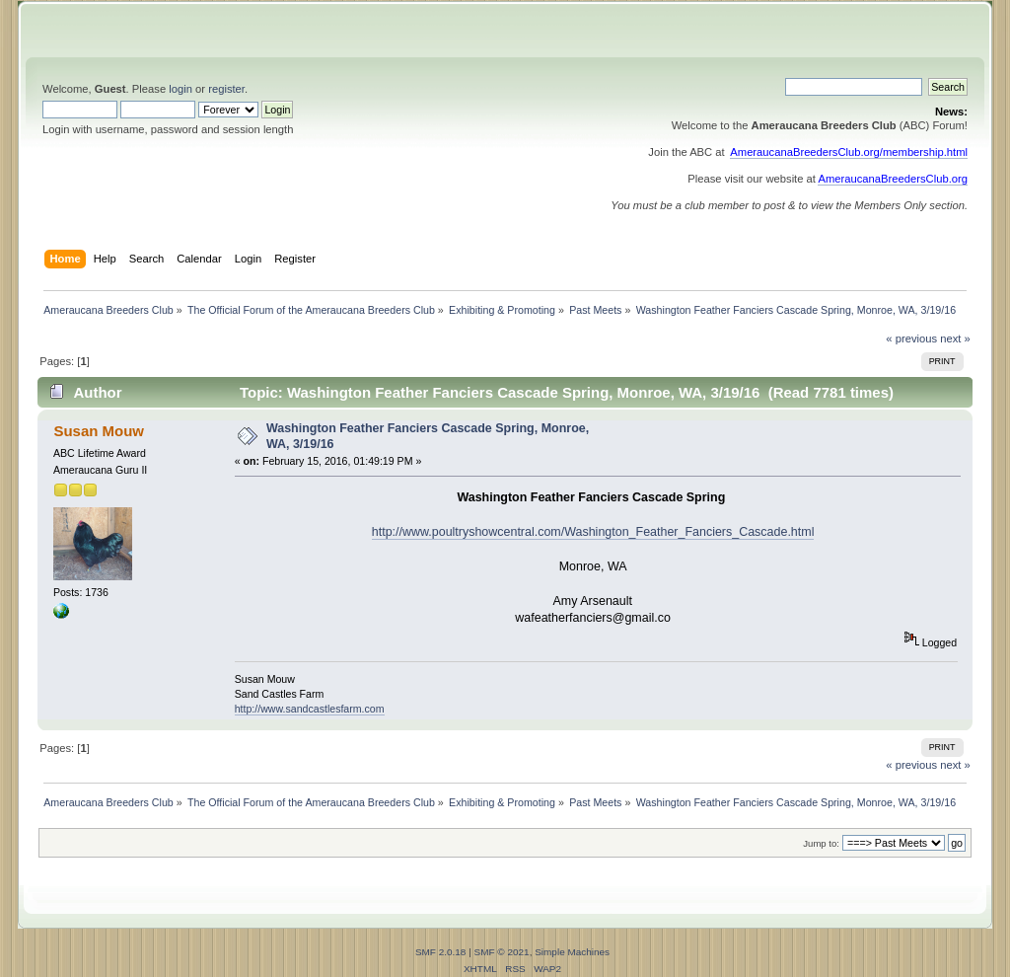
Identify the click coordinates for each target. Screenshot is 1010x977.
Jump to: (821, 843)
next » (955, 338)
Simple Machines (572, 951)
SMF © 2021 (502, 951)
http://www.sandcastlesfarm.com (310, 708)
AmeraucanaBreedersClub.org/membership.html (849, 152)
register (226, 89)
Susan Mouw (98, 430)
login (180, 89)
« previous (911, 338)
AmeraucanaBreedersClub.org (893, 179)
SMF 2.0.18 (441, 951)
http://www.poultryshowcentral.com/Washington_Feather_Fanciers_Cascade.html (593, 532)
